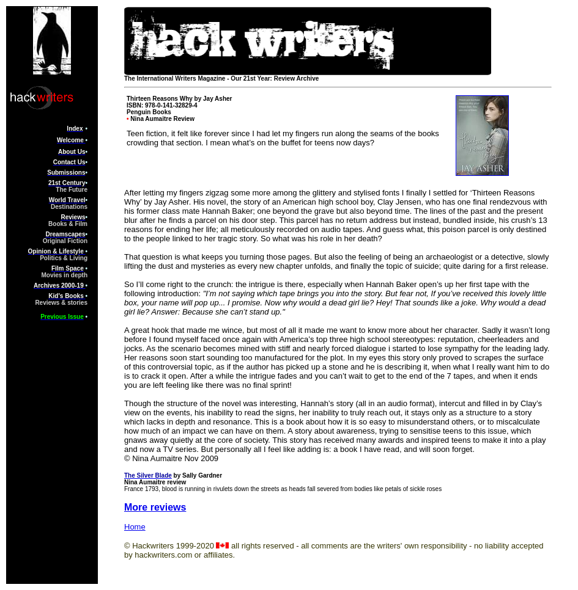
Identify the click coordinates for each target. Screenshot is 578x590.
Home (135, 526)
